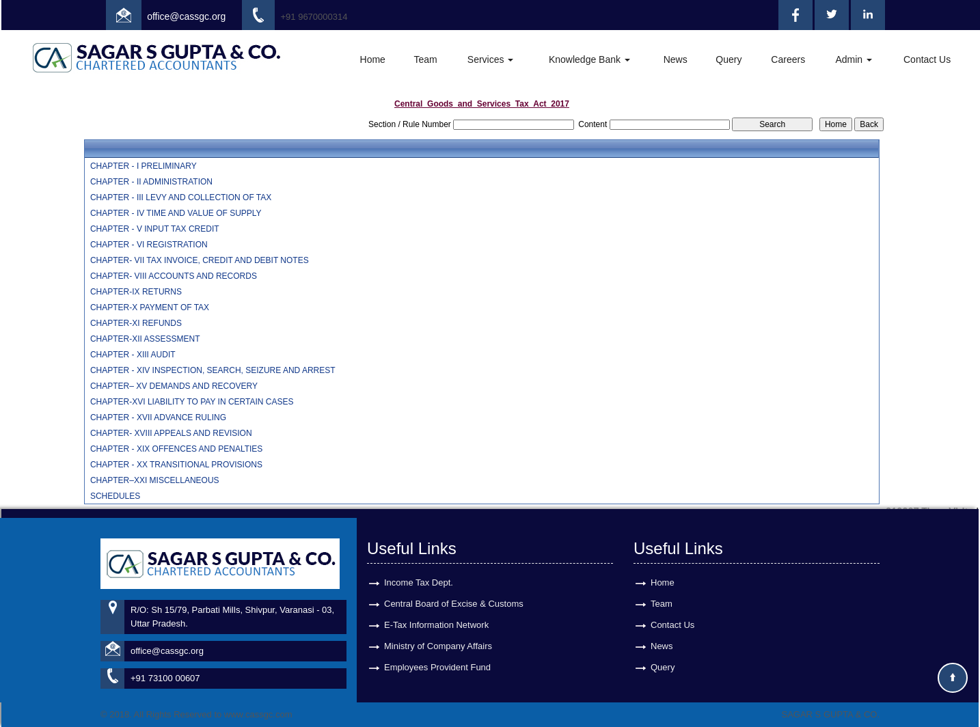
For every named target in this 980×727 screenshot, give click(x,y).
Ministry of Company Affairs (438, 634)
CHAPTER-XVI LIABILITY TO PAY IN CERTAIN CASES (192, 402)
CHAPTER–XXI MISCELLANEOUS (154, 480)
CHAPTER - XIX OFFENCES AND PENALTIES (176, 449)
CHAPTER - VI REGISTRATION (149, 244)
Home (372, 59)
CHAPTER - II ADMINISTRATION (151, 182)
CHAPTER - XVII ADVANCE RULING (158, 417)
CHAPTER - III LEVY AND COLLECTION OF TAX (180, 197)
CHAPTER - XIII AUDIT (133, 354)
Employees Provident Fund (437, 655)
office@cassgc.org (186, 16)
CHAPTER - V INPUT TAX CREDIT (154, 229)
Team (425, 59)
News (676, 59)
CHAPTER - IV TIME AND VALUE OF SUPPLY (176, 213)
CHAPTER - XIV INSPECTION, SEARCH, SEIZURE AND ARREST (213, 370)
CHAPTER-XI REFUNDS (136, 323)
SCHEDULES (115, 496)
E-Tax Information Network (436, 612)
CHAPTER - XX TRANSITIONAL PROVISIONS (176, 464)
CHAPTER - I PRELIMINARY (143, 166)
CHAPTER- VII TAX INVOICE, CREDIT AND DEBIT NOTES (199, 260)
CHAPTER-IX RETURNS (136, 292)
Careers (788, 59)
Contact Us (927, 59)
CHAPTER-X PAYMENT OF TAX (149, 307)
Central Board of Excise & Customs (453, 591)
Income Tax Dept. (418, 570)
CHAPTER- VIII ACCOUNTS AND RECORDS (173, 276)
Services (490, 59)
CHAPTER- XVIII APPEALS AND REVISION (171, 433)
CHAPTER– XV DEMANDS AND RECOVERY (174, 386)
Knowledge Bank (589, 59)
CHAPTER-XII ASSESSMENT (145, 339)
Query (728, 59)
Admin (853, 59)
